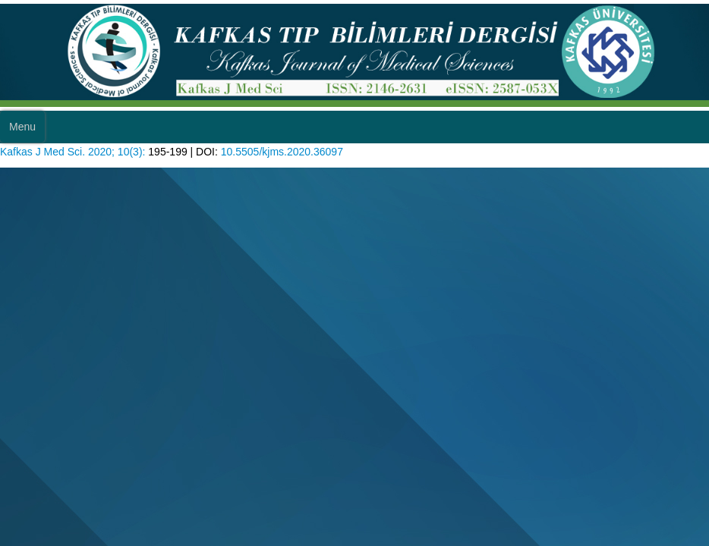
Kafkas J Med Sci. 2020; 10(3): (72, 152)
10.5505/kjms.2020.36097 (282, 152)
